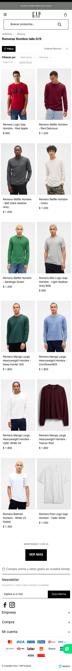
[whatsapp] (67, 649)
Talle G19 (7, 62)
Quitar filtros (25, 62)
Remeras (43, 57)
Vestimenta (26, 57)
